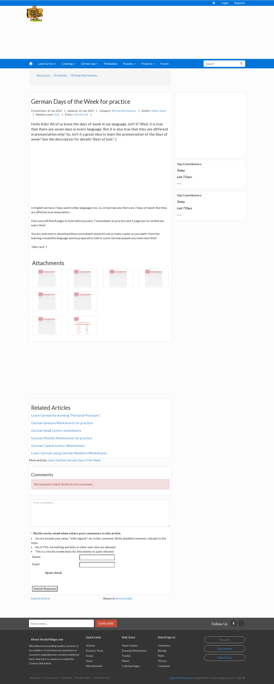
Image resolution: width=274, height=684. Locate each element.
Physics (162, 660)
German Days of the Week (84, 460)
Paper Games (130, 645)
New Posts (224, 657)
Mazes (126, 660)
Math (161, 655)
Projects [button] (148, 63)
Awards (225, 639)
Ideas (89, 660)
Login (224, 3)
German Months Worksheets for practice (61, 438)
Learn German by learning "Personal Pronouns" (65, 415)
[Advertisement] (129, 32)
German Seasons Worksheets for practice (62, 423)
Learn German (57, 460)
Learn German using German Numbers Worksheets (69, 453)
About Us (35, 677)
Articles (90, 645)
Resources (43, 75)
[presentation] (96, 576)
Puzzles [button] (129, 63)
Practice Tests (94, 650)
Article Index (124, 598)
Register (239, 3)
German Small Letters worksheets (56, 430)
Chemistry (164, 645)
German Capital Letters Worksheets (58, 446)
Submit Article (40, 598)
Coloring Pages (131, 666)
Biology (162, 650)
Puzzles (126, 655)
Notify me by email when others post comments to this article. (77, 533)
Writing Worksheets (84, 75)
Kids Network (94, 666)
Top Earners (224, 648)
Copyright (66, 677)
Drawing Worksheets (134, 650)
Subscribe (106, 623)
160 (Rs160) (81, 114)
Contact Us (51, 677)
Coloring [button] (68, 63)
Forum (164, 63)
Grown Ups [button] (89, 63)
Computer (164, 666)
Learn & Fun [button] (47, 63)
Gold (57, 114)
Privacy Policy (83, 677)
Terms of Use (102, 677)
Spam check (53, 572)
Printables (110, 63)
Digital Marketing (180, 677)
